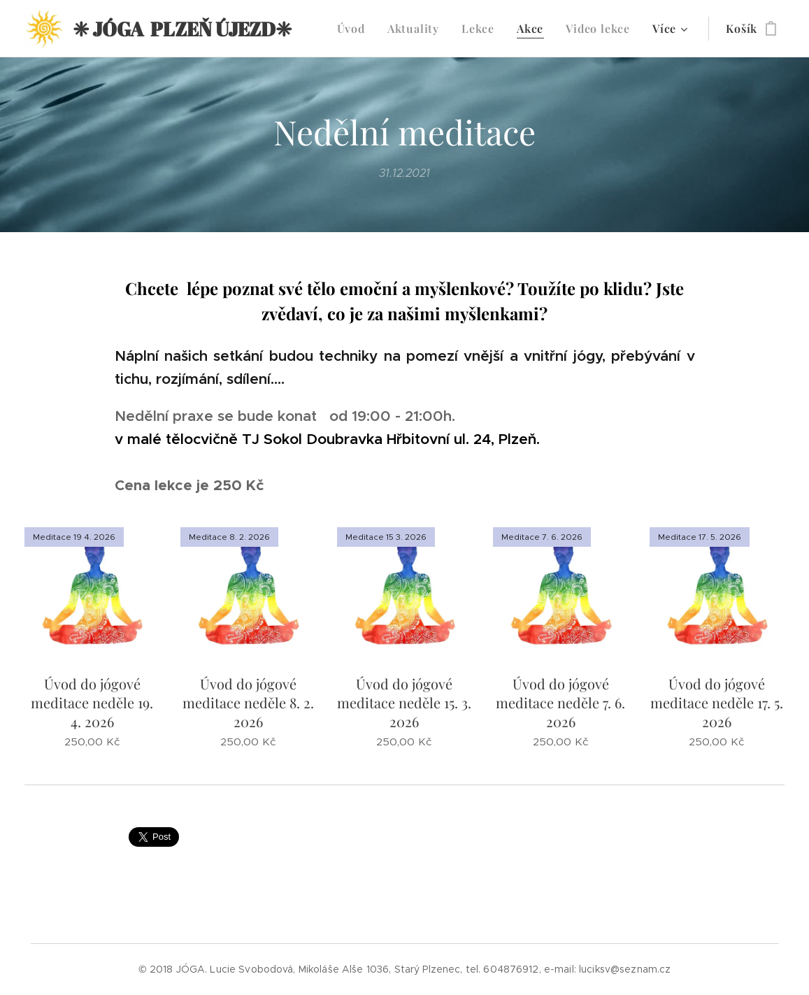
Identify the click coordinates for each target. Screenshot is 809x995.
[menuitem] (355, 28)
